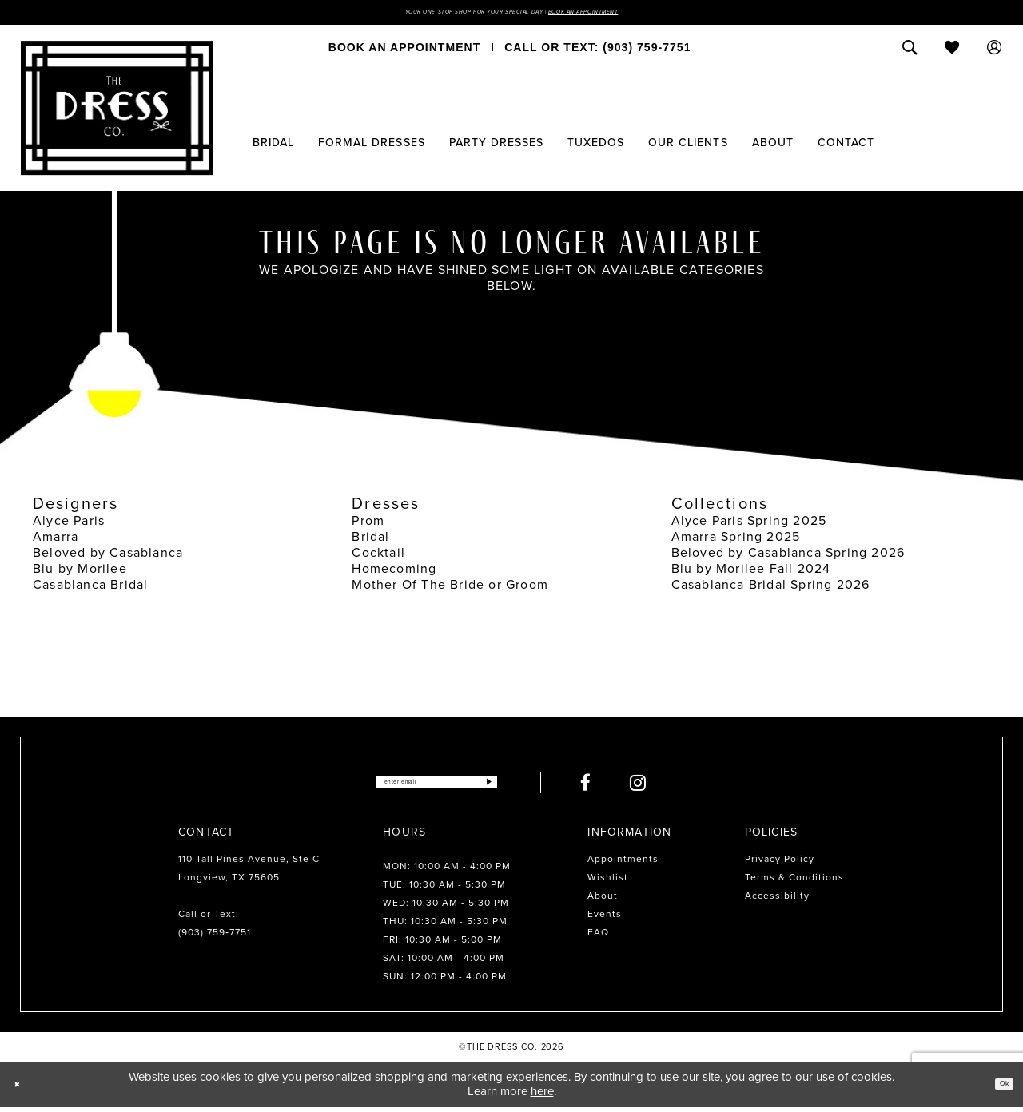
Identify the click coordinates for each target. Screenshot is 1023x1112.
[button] (994, 52)
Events (604, 918)
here (542, 1096)
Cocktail (378, 556)
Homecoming (394, 572)
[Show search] (910, 52)
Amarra (55, 540)
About (602, 899)
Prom (368, 524)
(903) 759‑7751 (214, 936)
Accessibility (777, 899)
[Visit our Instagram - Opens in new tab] (683, 786)
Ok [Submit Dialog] (997, 1088)
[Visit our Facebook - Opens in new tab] (631, 786)
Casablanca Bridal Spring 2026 (770, 588)
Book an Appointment (638, 14)
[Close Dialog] (24, 1089)
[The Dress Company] (117, 113)
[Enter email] (437, 786)
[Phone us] (597, 52)
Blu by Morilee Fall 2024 (751, 572)
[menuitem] (404, 52)
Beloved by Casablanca (108, 556)
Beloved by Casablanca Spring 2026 (788, 556)
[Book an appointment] (404, 52)
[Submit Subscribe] (530, 786)
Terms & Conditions (794, 881)
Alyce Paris (69, 524)
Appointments (623, 863)
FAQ (598, 936)
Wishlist (607, 881)
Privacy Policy (779, 863)
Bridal (370, 540)
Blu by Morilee (80, 572)
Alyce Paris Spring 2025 (749, 524)
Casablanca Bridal (90, 588)
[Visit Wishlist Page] (952, 52)
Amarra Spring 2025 (736, 540)
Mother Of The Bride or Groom (450, 588)
